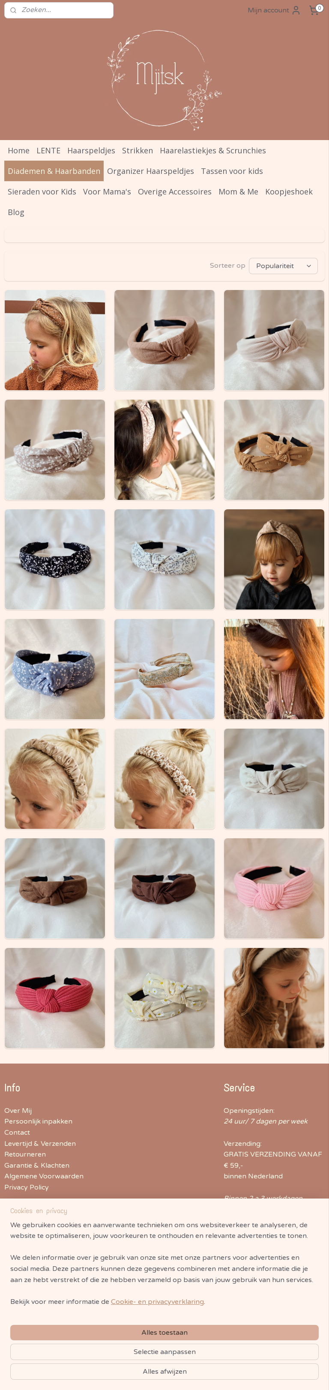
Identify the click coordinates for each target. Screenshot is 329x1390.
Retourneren (25, 1154)
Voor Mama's (107, 191)
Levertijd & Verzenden (40, 1143)
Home (19, 150)
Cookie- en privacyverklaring (157, 1374)
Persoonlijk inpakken (38, 1121)
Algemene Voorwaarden (44, 1176)
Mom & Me (238, 191)
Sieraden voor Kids (42, 191)
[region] (108, 1319)
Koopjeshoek (289, 191)
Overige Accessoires (175, 191)
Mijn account (274, 10)
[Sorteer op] (283, 266)
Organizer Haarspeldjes (150, 171)
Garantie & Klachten (36, 1165)
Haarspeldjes (91, 150)
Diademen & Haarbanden (54, 171)
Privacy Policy (26, 1187)
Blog (16, 212)
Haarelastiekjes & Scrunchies (213, 150)
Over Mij (18, 1110)
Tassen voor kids (232, 171)
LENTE (48, 150)
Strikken (137, 150)
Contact (17, 1132)
